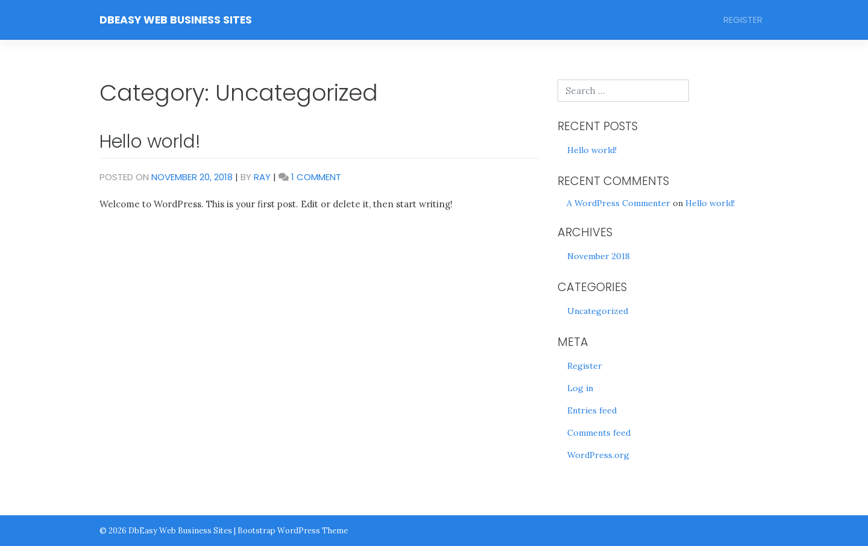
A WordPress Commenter (618, 203)
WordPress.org (598, 455)
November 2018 (598, 256)
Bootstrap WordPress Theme (292, 530)
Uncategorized (597, 311)
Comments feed (599, 432)
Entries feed (592, 410)
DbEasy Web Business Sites (175, 20)
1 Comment (316, 177)
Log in (580, 388)
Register (743, 19)
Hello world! (150, 141)
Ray (262, 177)
